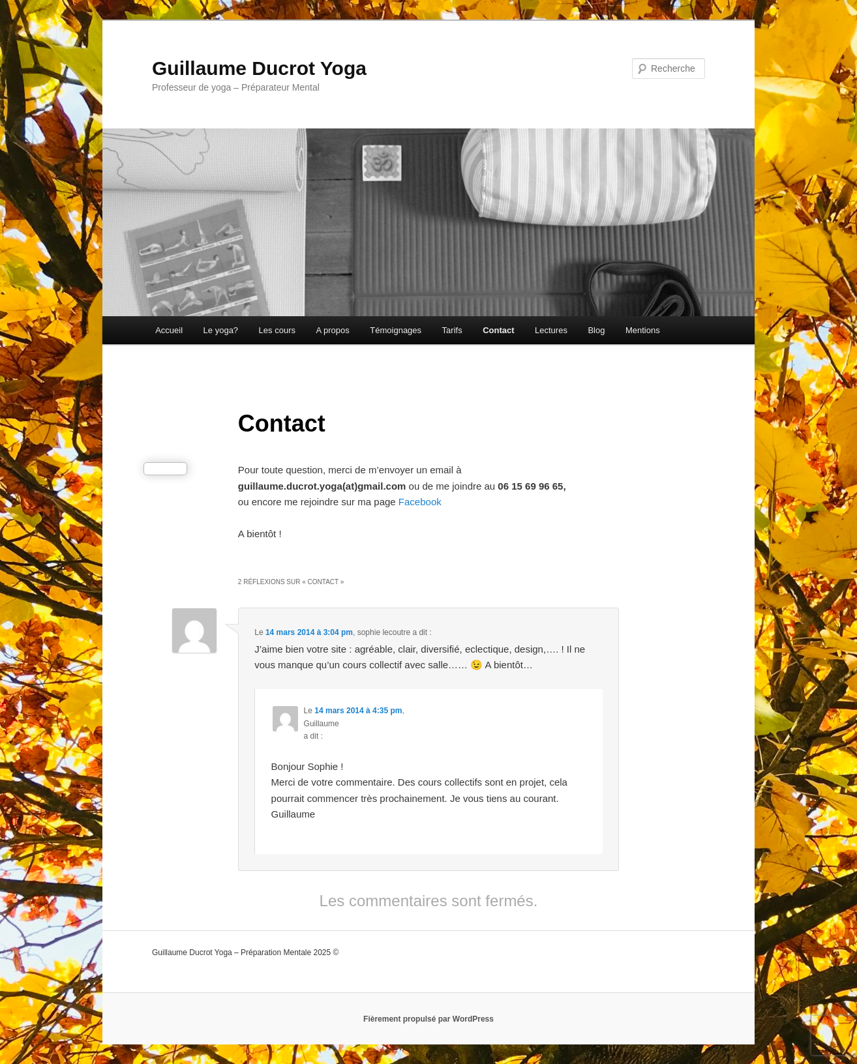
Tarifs (452, 330)
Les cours (277, 330)
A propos (332, 330)
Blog (596, 330)
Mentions (642, 330)
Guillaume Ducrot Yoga (259, 68)
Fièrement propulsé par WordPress (428, 1019)
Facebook (421, 501)
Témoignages (395, 330)
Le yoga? (221, 330)
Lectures (551, 330)
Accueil (169, 330)
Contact (498, 330)
